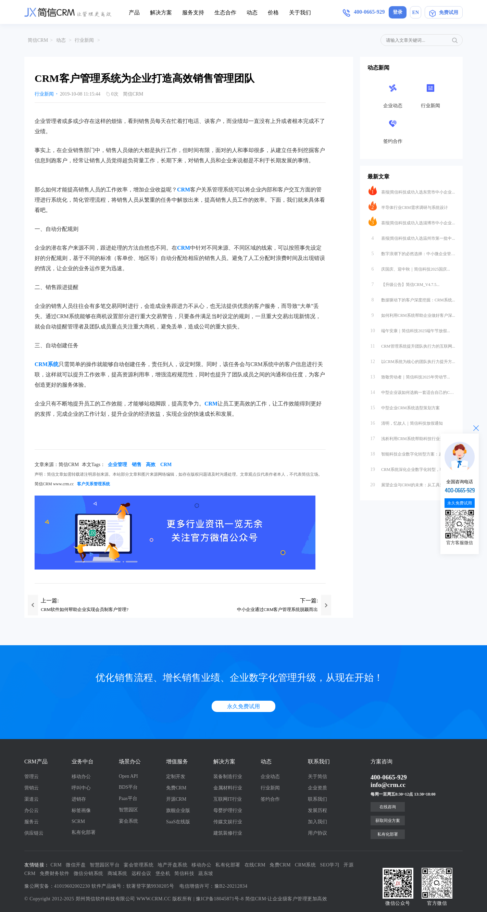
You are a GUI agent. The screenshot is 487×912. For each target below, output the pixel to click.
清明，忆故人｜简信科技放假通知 (406, 421)
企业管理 (117, 464)
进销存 (79, 799)
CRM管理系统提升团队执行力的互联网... (412, 344)
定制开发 (175, 776)
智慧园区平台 (105, 864)
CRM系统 (305, 864)
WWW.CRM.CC (154, 898)
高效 (150, 464)
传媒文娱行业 (227, 821)
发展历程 (317, 810)
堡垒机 (163, 873)
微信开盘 (76, 864)
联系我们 (317, 799)
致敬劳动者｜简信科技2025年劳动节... (409, 375)
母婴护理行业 (227, 810)
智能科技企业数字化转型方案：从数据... (411, 452)
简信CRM (38, 40)
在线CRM (255, 864)
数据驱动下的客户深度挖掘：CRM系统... (412, 298)
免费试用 (443, 12)
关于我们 (300, 12)
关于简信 (317, 776)
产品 (134, 12)
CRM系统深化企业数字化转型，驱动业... (412, 468)
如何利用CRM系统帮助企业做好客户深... (412, 313)
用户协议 (317, 833)
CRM (183, 189)
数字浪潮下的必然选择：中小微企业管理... (412, 252)
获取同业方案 (387, 820)
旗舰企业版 (178, 810)
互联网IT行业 (227, 799)
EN (415, 12)
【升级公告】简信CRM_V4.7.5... (404, 283)
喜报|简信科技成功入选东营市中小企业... (412, 190)
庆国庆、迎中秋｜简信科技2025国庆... (409, 267)
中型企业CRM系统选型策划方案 (404, 406)
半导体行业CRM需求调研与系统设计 (408, 206)
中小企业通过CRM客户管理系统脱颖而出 (277, 609)
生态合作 (225, 12)
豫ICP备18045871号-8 (220, 898)
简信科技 (184, 873)
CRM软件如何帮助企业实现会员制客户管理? (84, 609)
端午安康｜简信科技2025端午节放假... (409, 329)
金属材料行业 (227, 787)
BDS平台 (128, 787)
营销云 (31, 787)
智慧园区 (128, 809)
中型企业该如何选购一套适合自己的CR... (412, 391)
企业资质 (317, 787)
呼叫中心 (81, 787)
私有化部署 (84, 832)
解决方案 (161, 12)
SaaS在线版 (178, 821)
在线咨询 (387, 806)
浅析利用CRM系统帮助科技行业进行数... (412, 437)
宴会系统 (128, 821)
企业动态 (270, 776)
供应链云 (33, 833)
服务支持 (193, 12)
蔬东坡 (205, 873)
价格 (273, 12)
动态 (252, 12)
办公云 (31, 810)
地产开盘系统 (172, 864)
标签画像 (81, 810)
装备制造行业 (227, 776)
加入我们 (317, 821)
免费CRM (176, 787)
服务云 (31, 821)
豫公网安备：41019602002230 (57, 886)
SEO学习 (330, 864)
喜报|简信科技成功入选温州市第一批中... (412, 236)
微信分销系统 (88, 873)
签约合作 (270, 799)
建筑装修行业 (227, 833)
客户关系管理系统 (93, 484)
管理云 (31, 776)
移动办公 (81, 776)
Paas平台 (128, 798)
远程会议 (141, 873)
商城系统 (117, 873)
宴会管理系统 (138, 864)
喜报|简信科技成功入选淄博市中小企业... (412, 221)
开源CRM (176, 799)
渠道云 (31, 799)
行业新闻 (84, 40)
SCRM (78, 821)
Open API (128, 776)
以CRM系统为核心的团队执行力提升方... (412, 360)
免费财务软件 (55, 873)
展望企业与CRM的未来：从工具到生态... (412, 483)
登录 (397, 12)
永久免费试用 (243, 706)
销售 (136, 464)
